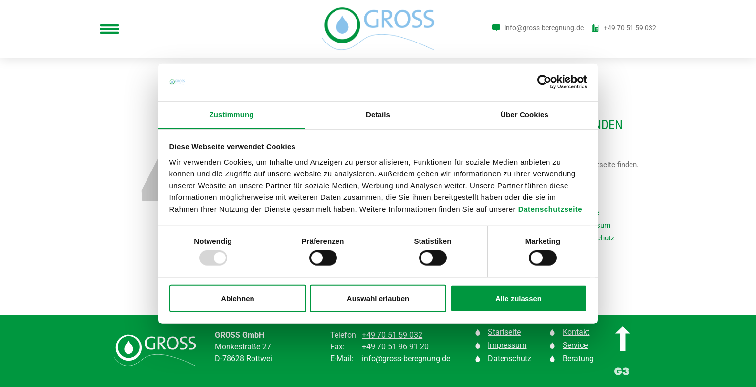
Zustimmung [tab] (232, 114)
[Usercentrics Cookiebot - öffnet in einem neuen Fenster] (544, 82)
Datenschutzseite (550, 209)
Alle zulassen (518, 298)
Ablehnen (237, 298)
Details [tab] (378, 114)
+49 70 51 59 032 (392, 335)
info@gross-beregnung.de (406, 358)
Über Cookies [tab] (524, 114)
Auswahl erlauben (378, 298)
